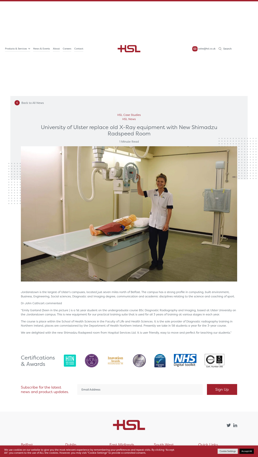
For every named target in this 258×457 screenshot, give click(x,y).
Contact (78, 48)
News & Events (41, 48)
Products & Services (16, 48)
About (56, 48)
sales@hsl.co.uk (204, 48)
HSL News (129, 119)
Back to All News (29, 102)
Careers (67, 48)
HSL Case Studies (129, 115)
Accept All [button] (246, 451)
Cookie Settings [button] (228, 451)
